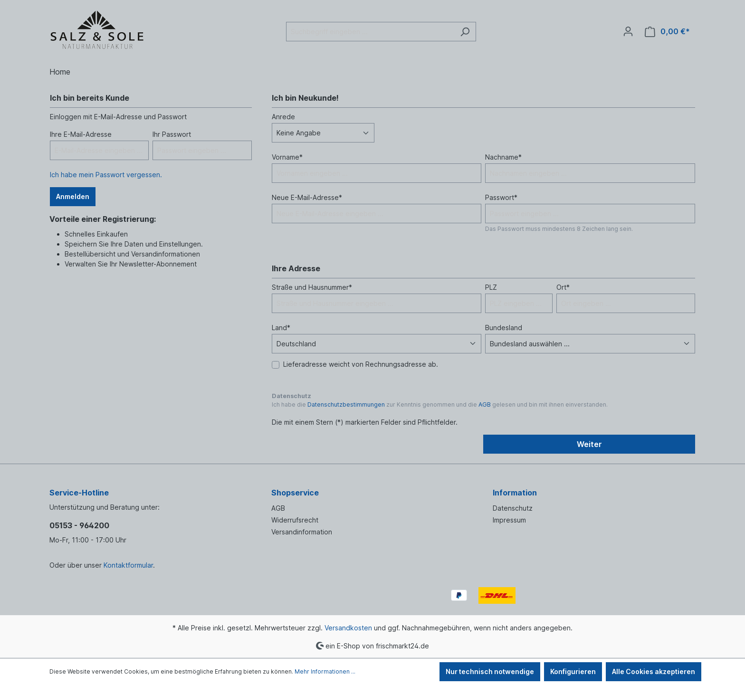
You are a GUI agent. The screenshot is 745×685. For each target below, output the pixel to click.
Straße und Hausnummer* (312, 287)
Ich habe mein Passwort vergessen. (106, 175)
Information (515, 492)
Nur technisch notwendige (490, 671)
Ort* (563, 287)
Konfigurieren (573, 671)
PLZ (491, 287)
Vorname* (287, 157)
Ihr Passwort (172, 134)
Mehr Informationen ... (325, 671)
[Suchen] (465, 31)
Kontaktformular (128, 565)
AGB (484, 404)
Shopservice (295, 492)
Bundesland (503, 327)
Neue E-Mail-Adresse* (307, 197)
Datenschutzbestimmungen (346, 404)
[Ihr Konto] (628, 31)
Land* (281, 327)
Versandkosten (348, 628)
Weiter (589, 444)
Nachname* (503, 157)
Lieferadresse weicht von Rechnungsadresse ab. (360, 364)
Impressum (509, 520)
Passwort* (501, 197)
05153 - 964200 (79, 525)
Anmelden (72, 196)
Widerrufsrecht (294, 520)
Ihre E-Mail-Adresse (81, 134)
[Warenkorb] (667, 31)
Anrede (283, 117)
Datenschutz (513, 508)
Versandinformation (301, 532)
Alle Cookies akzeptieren (653, 671)
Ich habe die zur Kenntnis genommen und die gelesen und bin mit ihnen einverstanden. (440, 404)
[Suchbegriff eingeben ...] (370, 31)
